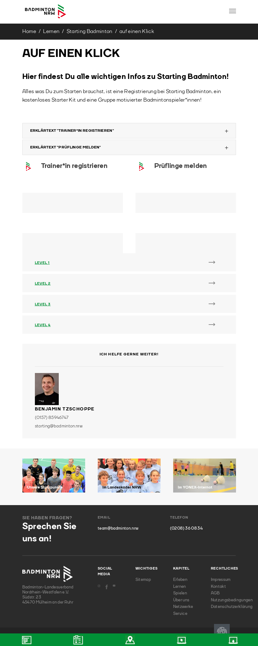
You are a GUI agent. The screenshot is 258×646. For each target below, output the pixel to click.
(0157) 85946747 (52, 417)
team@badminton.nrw (118, 528)
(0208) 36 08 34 (186, 528)
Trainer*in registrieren (74, 166)
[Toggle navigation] (232, 11)
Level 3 (43, 304)
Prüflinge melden (180, 166)
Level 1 (42, 263)
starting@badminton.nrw (59, 426)
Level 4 (43, 325)
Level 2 (43, 284)
